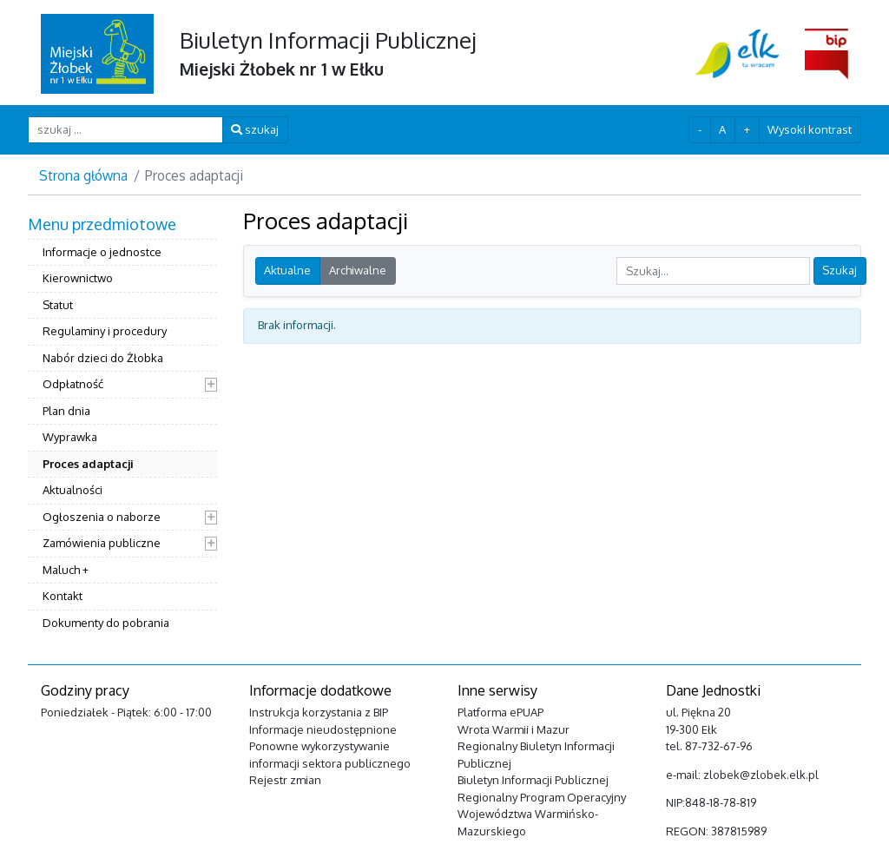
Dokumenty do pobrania (106, 623)
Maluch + (66, 570)
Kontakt (62, 596)
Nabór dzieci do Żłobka (103, 358)
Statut (58, 305)
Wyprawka (70, 437)
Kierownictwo (78, 278)
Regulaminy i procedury (105, 331)
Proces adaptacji (88, 464)
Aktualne (287, 270)
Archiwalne (357, 270)
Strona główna (83, 175)
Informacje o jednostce (102, 252)
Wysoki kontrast (809, 129)
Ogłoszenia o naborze (102, 517)
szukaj (255, 129)
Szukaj (839, 270)
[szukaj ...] (125, 129)
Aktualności (72, 490)
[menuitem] (122, 426)
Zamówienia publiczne (102, 543)
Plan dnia (66, 411)
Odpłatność (73, 384)
